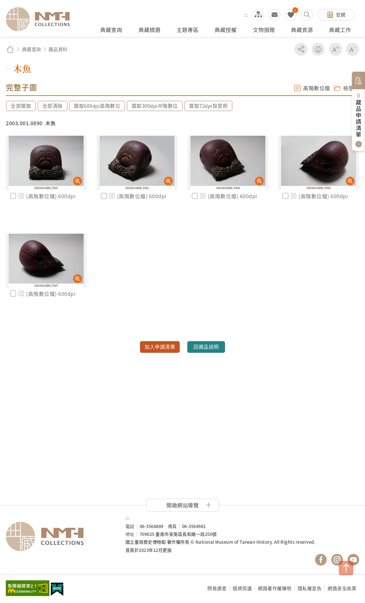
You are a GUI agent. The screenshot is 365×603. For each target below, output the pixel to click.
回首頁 (10, 49)
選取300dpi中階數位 (155, 105)
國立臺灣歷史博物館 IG (337, 560)
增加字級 (335, 49)
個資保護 (242, 588)
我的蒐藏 (290, 15)
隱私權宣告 (310, 588)
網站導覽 (258, 15)
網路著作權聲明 (275, 588)
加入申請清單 (160, 346)
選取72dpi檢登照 (208, 105)
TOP (346, 568)
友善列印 (318, 49)
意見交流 (274, 15)
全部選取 (21, 105)
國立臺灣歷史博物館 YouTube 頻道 (353, 560)
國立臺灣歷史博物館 (60, 536)
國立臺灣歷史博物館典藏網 (41, 19)
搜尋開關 (307, 15)
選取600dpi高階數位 (97, 105)
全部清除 (52, 105)
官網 (341, 14)
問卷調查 (216, 588)
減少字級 (352, 49)
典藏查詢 (31, 49)
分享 (301, 49)
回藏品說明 (206, 346)
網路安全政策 (342, 588)
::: (246, 14)
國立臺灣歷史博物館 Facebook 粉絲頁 (321, 560)
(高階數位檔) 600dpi (46, 196)
